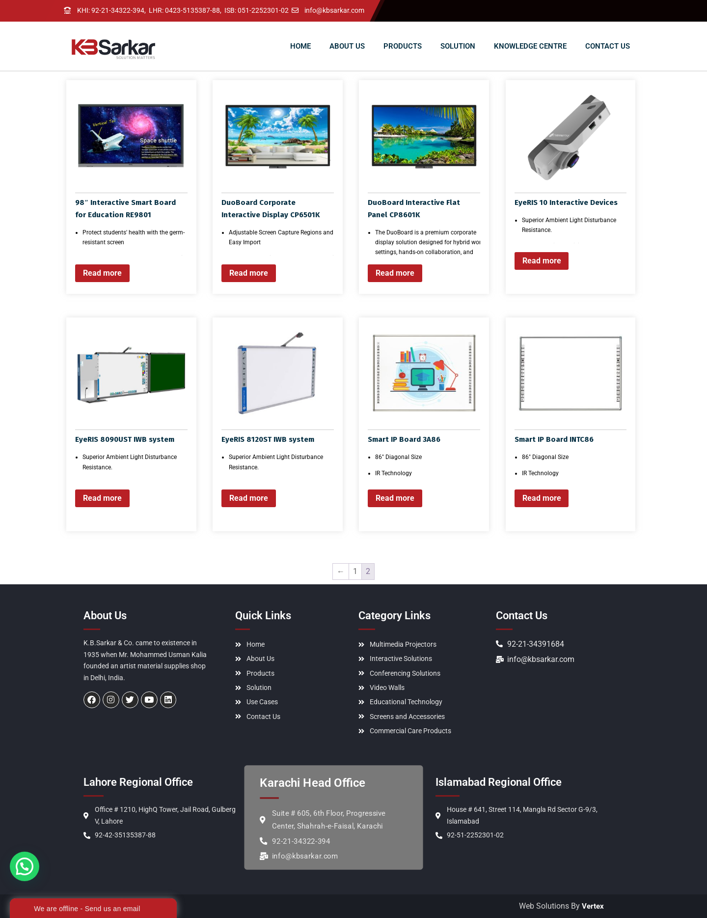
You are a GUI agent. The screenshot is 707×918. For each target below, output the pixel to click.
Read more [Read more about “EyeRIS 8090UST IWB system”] (102, 498)
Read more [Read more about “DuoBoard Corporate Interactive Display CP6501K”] (248, 273)
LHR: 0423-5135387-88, (185, 11)
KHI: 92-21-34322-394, (111, 11)
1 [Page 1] (355, 571)
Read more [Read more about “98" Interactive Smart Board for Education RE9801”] (102, 273)
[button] (24, 866)
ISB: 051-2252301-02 (256, 11)
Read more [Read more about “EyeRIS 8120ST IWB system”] (248, 498)
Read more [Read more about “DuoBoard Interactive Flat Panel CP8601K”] (395, 273)
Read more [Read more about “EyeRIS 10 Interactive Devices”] (541, 260)
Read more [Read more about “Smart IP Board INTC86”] (541, 498)
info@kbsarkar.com (334, 11)
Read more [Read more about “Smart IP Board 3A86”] (395, 498)
